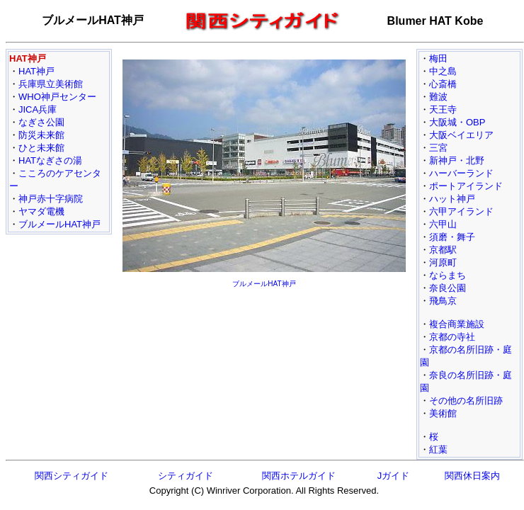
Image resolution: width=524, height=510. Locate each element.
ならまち (447, 275)
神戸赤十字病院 (50, 198)
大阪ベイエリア (461, 135)
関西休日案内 (472, 475)
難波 (438, 96)
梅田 (438, 58)
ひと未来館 (41, 147)
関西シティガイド (71, 475)
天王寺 (443, 109)
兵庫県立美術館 (50, 84)
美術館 (443, 413)
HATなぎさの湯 (50, 160)
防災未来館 (41, 135)
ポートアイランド (466, 186)
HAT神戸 (36, 71)
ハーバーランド (461, 173)
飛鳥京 (443, 300)
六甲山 (443, 224)
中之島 (443, 71)
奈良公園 (447, 288)
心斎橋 (443, 84)
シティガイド (185, 475)
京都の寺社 (452, 337)
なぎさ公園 (41, 122)
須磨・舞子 (452, 237)
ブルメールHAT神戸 (59, 224)
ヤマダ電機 (41, 211)
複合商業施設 (456, 324)
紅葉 (438, 449)
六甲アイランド (461, 211)
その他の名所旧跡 (466, 400)
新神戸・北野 (456, 160)
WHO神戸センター (57, 96)
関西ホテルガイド (299, 475)
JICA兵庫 (37, 109)
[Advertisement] (264, 348)
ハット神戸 (452, 198)
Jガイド (393, 475)
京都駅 (443, 249)
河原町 (443, 262)
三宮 (438, 147)
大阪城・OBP (457, 122)
